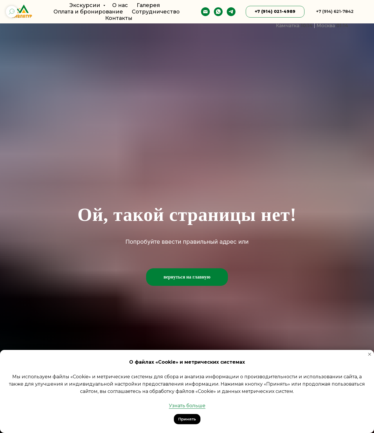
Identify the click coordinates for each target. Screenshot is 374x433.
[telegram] (231, 11)
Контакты (118, 18)
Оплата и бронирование (88, 11)
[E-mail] (205, 11)
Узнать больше (187, 405)
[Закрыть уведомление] (370, 354)
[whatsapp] (218, 11)
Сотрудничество (156, 11)
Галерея (148, 5)
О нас (120, 5)
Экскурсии (85, 5)
